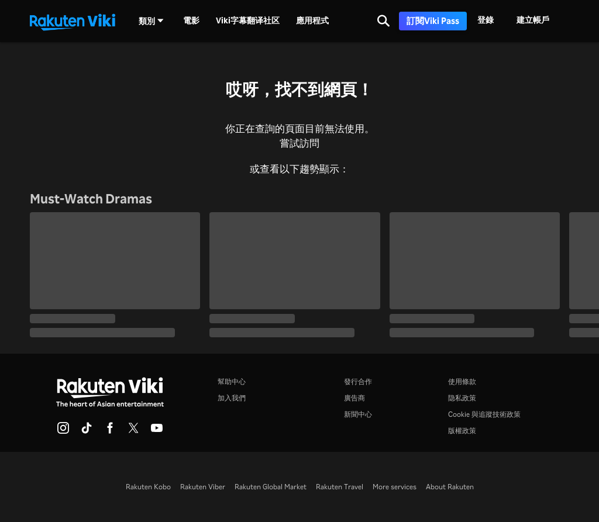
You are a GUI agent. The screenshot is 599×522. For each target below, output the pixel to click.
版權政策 (462, 430)
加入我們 (232, 397)
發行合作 (358, 381)
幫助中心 (232, 381)
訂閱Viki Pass (433, 20)
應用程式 (312, 20)
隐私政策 (462, 397)
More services (394, 486)
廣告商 (354, 397)
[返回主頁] (72, 21)
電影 (191, 20)
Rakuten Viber (202, 486)
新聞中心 (358, 414)
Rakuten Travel (339, 486)
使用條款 (462, 381)
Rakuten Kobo (148, 486)
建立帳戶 (533, 20)
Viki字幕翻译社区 (248, 20)
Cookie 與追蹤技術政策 (484, 414)
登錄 (485, 20)
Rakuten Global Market (271, 486)
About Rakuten (450, 486)
